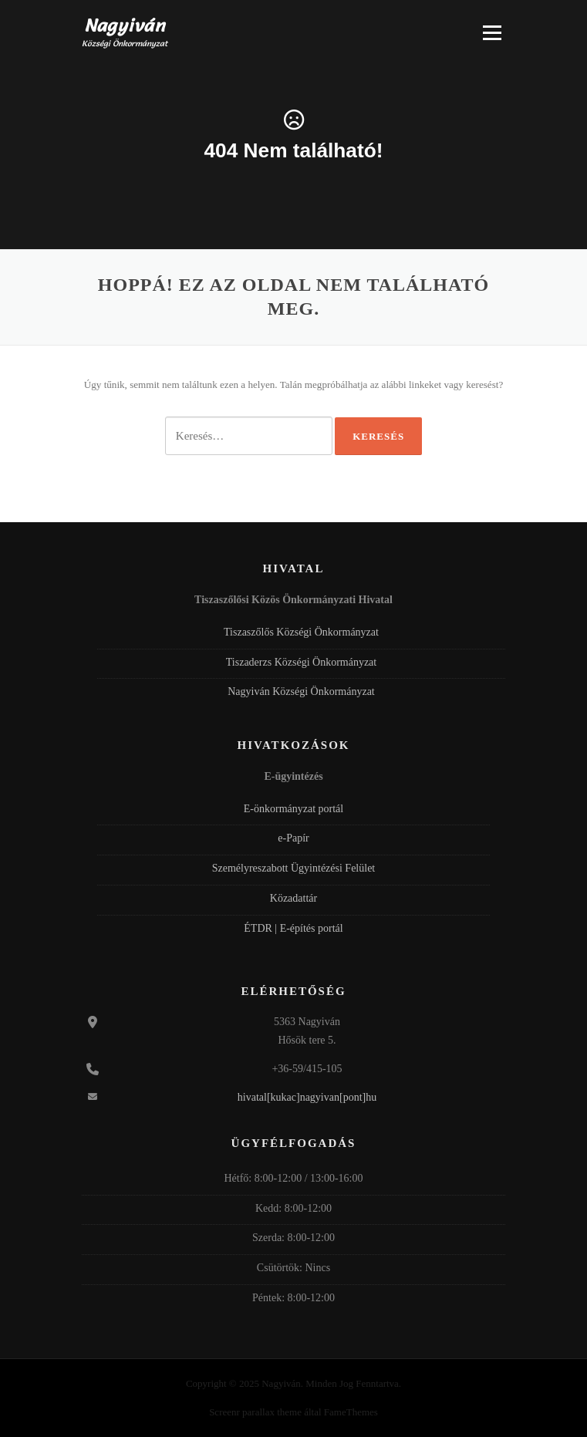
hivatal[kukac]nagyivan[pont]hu (307, 1097)
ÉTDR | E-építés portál (293, 928)
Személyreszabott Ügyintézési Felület (294, 868)
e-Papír (293, 838)
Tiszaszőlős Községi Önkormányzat (301, 632)
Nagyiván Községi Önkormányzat (301, 691)
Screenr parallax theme (255, 1412)
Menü (492, 33)
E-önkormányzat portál (293, 809)
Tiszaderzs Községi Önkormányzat (301, 662)
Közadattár (293, 898)
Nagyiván (124, 25)
